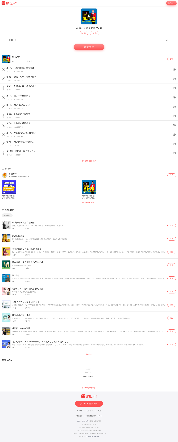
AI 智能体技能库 (90, 416)
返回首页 (90, 411)
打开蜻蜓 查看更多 (89, 388)
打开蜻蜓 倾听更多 (89, 161)
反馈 (99, 411)
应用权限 (90, 436)
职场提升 (7, 215)
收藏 (171, 225)
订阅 (171, 59)
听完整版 (89, 47)
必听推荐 (89, 354)
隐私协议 (96, 436)
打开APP (171, 3)
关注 (171, 175)
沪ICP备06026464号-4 (83, 421)
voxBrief (99, 416)
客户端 (79, 411)
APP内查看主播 (89, 203)
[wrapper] (89, 224)
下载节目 (94, 33)
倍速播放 (84, 33)
